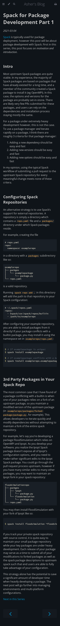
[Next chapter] (49, 613)
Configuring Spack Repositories (20, 199)
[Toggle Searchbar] (14, 4)
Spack (6, 37)
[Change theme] (9, 4)
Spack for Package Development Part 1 (28, 18)
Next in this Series (14, 599)
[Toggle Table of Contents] (3, 4)
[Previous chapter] (10, 613)
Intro (8, 66)
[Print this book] (56, 4)
